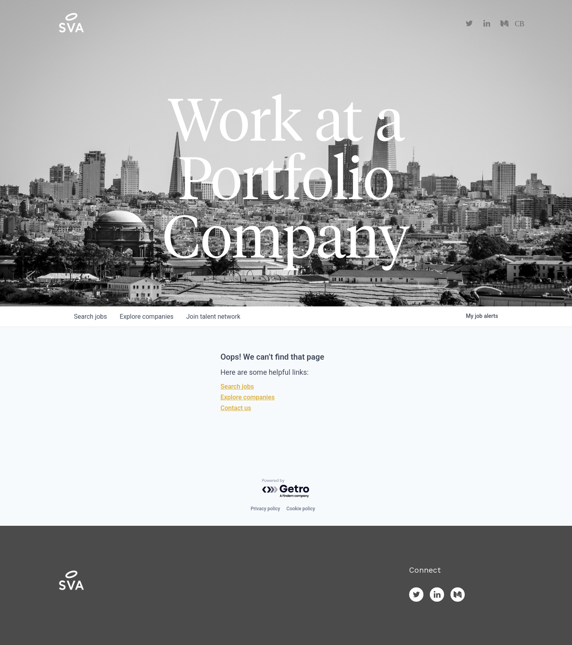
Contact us (235, 408)
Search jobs (237, 386)
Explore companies (247, 397)
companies (146, 316)
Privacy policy (265, 508)
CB (519, 24)
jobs (90, 316)
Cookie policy (300, 508)
